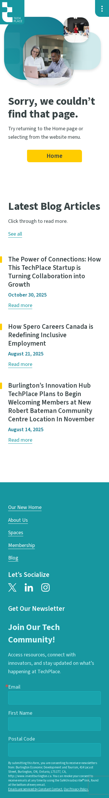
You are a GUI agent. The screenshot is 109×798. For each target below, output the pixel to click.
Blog (13, 558)
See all (15, 234)
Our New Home (25, 507)
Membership (21, 545)
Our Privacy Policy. (76, 789)
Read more (20, 305)
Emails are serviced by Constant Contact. (35, 789)
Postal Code (21, 739)
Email (14, 687)
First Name (20, 713)
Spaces (15, 532)
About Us (18, 520)
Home (54, 156)
